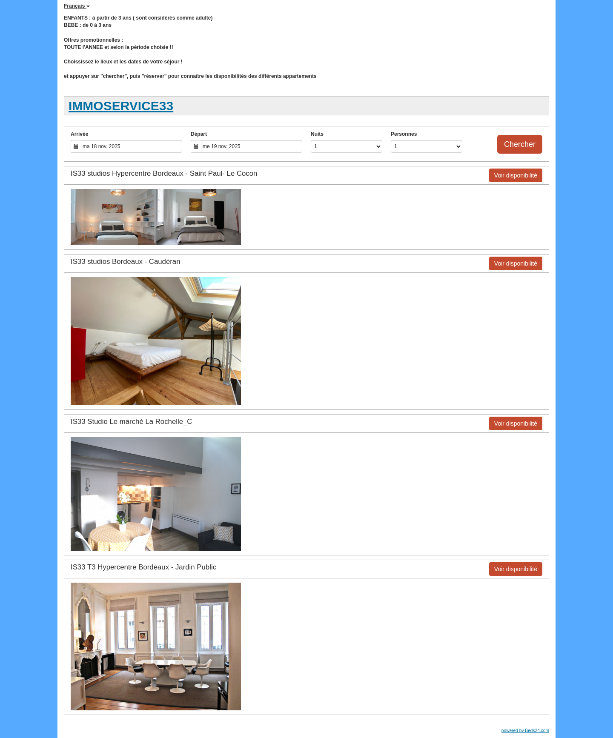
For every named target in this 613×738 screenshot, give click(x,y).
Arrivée (79, 134)
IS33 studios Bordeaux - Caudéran (125, 261)
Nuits (317, 134)
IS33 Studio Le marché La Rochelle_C (131, 422)
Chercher (520, 144)
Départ (199, 134)
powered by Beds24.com (525, 730)
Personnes (404, 134)
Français (77, 6)
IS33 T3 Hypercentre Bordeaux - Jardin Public (143, 567)
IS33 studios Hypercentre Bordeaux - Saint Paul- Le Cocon (164, 173)
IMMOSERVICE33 (121, 106)
